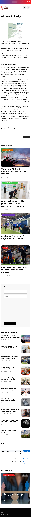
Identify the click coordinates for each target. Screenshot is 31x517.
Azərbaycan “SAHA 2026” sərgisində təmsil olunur (12, 237)
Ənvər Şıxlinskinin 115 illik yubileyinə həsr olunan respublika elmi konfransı (13, 203)
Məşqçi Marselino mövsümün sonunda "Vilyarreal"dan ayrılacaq (14, 269)
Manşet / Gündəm (8, 215)
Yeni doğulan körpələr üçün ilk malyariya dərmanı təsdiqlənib (10, 411)
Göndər (9, 323)
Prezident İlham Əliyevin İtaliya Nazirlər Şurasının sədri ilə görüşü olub (10, 379)
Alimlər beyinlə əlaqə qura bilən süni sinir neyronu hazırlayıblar (9, 421)
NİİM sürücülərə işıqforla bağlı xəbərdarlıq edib (9, 399)
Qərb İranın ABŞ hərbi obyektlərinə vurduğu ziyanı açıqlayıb (14, 171)
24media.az (17, 511)
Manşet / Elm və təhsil (10, 182)
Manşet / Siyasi (8, 150)
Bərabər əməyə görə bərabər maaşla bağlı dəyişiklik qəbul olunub (15, 496)
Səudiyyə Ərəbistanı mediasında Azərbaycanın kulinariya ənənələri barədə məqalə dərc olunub (9, 369)
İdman (5, 247)
